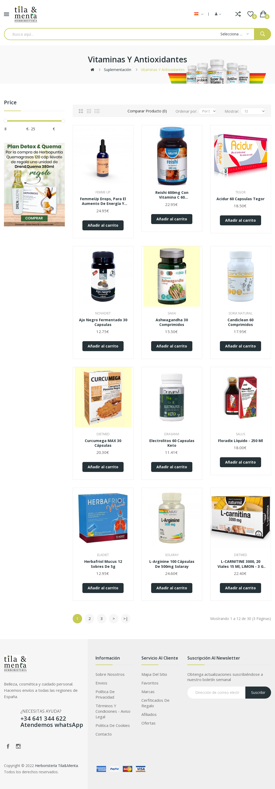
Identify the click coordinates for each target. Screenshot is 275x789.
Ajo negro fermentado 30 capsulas (103, 322)
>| (125, 618)
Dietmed (103, 434)
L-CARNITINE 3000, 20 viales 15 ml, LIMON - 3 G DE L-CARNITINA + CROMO (240, 564)
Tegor (240, 192)
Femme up (103, 192)
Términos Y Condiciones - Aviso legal (113, 711)
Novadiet (103, 313)
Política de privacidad (105, 694)
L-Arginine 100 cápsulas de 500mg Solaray (171, 564)
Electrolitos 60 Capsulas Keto (171, 443)
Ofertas (148, 723)
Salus (240, 434)
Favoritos (149, 682)
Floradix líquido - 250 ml (240, 440)
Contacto (104, 734)
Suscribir (258, 692)
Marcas (148, 691)
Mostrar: (232, 111)
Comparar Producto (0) (147, 110)
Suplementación (117, 69)
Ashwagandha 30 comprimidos (172, 322)
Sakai (172, 313)
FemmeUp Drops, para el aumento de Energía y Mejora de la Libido (103, 201)
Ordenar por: (186, 111)
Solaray (172, 555)
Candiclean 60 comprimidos (240, 322)
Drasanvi (171, 434)
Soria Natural (240, 313)
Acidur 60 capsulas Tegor (240, 199)
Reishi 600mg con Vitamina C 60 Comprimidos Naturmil (171, 195)
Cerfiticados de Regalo (155, 703)
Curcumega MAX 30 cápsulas (103, 443)
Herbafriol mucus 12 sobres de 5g (103, 564)
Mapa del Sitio (154, 674)
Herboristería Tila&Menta (56, 765)
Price (10, 102)
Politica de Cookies (113, 725)
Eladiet (103, 555)
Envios (101, 682)
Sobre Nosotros (110, 674)
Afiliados (149, 714)
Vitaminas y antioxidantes (163, 69)
